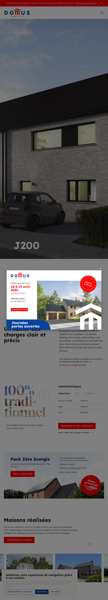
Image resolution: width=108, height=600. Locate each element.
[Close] (100, 269)
